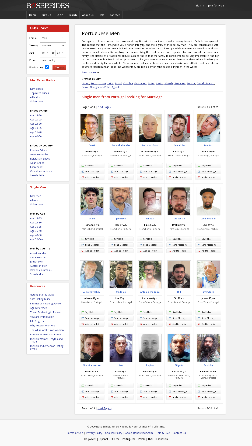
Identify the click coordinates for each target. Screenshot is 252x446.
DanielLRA (179, 145)
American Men (38, 253)
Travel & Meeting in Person (45, 312)
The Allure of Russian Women (47, 330)
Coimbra (128, 83)
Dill (179, 291)
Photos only (39, 67)
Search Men (37, 274)
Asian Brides (37, 162)
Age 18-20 (36, 115)
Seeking (33, 45)
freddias (121, 291)
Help (101, 15)
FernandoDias (150, 145)
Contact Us (179, 432)
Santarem (180, 83)
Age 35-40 (36, 132)
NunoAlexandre (92, 365)
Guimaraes (140, 83)
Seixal (85, 87)
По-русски (90, 439)
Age (31, 52)
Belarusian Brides (40, 158)
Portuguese (128, 439)
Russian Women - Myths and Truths (46, 340)
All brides (35, 97)
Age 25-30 (36, 123)
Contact (115, 15)
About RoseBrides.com (139, 432)
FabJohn (208, 365)
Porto (94, 83)
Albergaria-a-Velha (100, 87)
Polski (141, 439)
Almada (168, 83)
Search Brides (38, 175)
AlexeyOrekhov (91, 291)
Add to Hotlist (90, 177)
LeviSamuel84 (208, 218)
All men (34, 200)
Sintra (151, 83)
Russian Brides (38, 150)
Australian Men (38, 265)
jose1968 (121, 218)
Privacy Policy (94, 432)
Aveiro (159, 83)
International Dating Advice (45, 303)
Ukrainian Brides (39, 154)
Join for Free (216, 5)
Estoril (118, 83)
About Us (87, 15)
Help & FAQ (163, 432)
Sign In (200, 5)
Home (32, 15)
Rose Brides (47, 6)
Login (60, 15)
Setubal (191, 83)
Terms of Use (74, 432)
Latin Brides (37, 167)
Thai (150, 439)
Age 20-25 (36, 119)
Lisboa (102, 83)
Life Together (38, 321)
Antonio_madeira (150, 291)
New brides (36, 88)
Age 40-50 (36, 136)
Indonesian (161, 439)
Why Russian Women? (42, 325)
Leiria (110, 83)
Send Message (90, 171)
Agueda (116, 87)
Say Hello (87, 166)
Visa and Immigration (42, 316)
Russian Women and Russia (45, 334)
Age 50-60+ (36, 239)
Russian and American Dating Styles (46, 347)
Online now (36, 101)
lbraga (150, 218)
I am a (33, 38)
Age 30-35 (36, 128)
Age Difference (38, 307)
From (32, 60)
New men (35, 196)
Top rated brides (39, 93)
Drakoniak (179, 218)
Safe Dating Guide (40, 299)
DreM (92, 145)
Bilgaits (179, 365)
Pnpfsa (150, 365)
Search (73, 15)
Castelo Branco (205, 83)
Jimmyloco (208, 291)
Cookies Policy (113, 432)
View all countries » (41, 171)
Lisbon (85, 83)
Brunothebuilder (121, 145)
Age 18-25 (36, 218)
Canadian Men (38, 257)
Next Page (104, 107)
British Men (36, 261)
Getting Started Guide (42, 294)
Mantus (208, 145)
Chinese (115, 439)
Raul (120, 365)
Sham (92, 218)
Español (103, 439)
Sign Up (46, 15)
